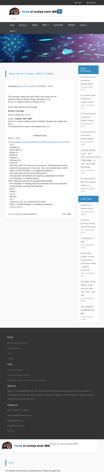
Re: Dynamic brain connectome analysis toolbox (88, 80)
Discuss (23, 25)
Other (9, 353)
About (13, 31)
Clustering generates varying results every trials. (88, 223)
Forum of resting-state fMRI (64, 444)
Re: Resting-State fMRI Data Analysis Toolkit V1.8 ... (88, 182)
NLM (42, 102)
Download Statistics (15, 370)
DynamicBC (58, 25)
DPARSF (71, 25)
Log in (10, 214)
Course (83, 25)
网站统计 (11, 431)
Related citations (16, 207)
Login (79, 3)
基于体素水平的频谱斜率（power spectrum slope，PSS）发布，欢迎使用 (88, 288)
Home (12, 25)
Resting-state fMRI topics (17, 343)
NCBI (48, 99)
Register (92, 3)
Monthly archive (13, 348)
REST (45, 25)
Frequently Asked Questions (18, 375)
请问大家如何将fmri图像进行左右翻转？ (88, 310)
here (14, 121)
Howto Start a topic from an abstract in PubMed (26, 380)
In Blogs (10, 359)
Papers (35, 25)
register (19, 214)
